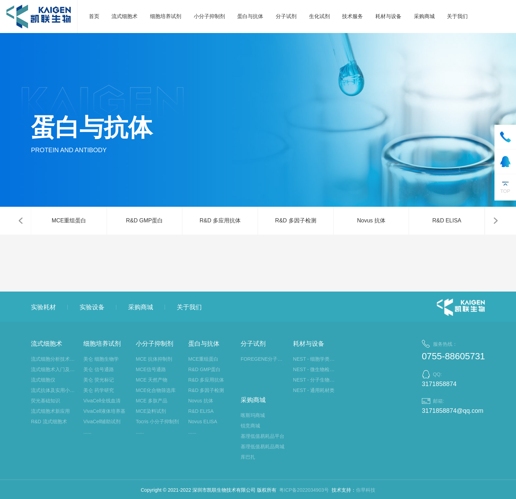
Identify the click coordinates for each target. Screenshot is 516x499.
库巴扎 (248, 457)
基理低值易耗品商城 (262, 446)
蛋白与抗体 (250, 16)
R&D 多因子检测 (295, 220)
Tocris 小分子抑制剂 (157, 421)
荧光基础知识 (45, 400)
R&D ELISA (446, 220)
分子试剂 (286, 16)
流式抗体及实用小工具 (53, 390)
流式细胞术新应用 (50, 411)
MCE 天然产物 (151, 380)
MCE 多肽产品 (151, 400)
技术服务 (352, 16)
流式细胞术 (124, 16)
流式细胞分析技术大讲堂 (53, 359)
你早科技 (365, 490)
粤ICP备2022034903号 (304, 490)
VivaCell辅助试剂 (101, 421)
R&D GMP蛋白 (144, 220)
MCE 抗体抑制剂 (154, 359)
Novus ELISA (202, 421)
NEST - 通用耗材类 (314, 390)
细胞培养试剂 (165, 16)
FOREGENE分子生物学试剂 (263, 359)
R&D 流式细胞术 (49, 421)
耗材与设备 (388, 16)
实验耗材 (43, 307)
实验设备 (92, 307)
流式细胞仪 (43, 380)
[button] (20, 221)
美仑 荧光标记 (98, 380)
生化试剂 (319, 16)
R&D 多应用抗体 (220, 220)
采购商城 (424, 16)
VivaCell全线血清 (101, 400)
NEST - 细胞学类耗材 (316, 359)
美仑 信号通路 (98, 369)
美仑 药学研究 (98, 390)
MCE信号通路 (151, 369)
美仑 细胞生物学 (101, 359)
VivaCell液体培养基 (104, 411)
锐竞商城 (250, 425)
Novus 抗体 (371, 220)
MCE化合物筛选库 (156, 390)
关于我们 (457, 16)
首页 (94, 16)
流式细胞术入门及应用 (53, 369)
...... (87, 432)
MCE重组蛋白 (69, 220)
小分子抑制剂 (209, 16)
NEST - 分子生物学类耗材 (316, 380)
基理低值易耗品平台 (262, 436)
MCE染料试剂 (151, 411)
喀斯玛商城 (253, 415)
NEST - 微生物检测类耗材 (316, 369)
